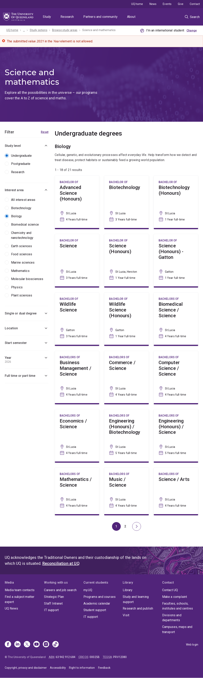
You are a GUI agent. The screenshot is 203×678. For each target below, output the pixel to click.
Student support (94, 610)
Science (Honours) (126, 260)
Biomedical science (25, 224)
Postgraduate (20, 164)
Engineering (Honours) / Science (176, 435)
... (24, 30)
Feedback (104, 667)
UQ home (137, 4)
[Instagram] (46, 644)
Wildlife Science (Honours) (126, 318)
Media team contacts (19, 590)
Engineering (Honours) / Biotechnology (126, 435)
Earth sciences (21, 246)
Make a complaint (174, 597)
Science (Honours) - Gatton (176, 260)
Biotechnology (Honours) (176, 202)
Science (77, 260)
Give (180, 4)
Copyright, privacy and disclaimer (26, 667)
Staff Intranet (53, 603)
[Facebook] (8, 644)
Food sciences (21, 254)
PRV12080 (120, 657)
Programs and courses (99, 597)
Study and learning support (136, 599)
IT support (51, 610)
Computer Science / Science (176, 377)
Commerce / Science (126, 377)
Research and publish (138, 608)
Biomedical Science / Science (176, 318)
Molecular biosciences (27, 279)
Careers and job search (60, 590)
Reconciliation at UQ (60, 563)
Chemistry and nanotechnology (22, 235)
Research (67, 17)
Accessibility (58, 667)
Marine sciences (22, 262)
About (131, 17)
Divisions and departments (171, 617)
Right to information (82, 667)
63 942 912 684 (65, 657)
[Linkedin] (17, 644)
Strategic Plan (54, 597)
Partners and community (100, 17)
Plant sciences (21, 295)
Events (167, 4)
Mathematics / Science (77, 491)
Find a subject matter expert (19, 599)
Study (47, 17)
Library (127, 590)
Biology (16, 216)
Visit (126, 615)
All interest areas (23, 200)
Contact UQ (170, 590)
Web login (192, 644)
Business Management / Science (77, 377)
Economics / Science (77, 435)
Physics (17, 287)
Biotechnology (21, 208)
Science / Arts (176, 491)
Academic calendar (96, 603)
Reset (44, 132)
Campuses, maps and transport (177, 629)
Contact (195, 4)
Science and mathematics (99, 30)
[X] (27, 644)
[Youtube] (36, 644)
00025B (95, 657)
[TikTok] (55, 644)
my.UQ (87, 590)
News (153, 4)
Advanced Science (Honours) (77, 202)
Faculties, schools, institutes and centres (177, 606)
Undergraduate (21, 156)
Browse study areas (65, 30)
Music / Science (126, 491)
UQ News (11, 608)
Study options (38, 30)
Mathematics (20, 271)
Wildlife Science (77, 318)
